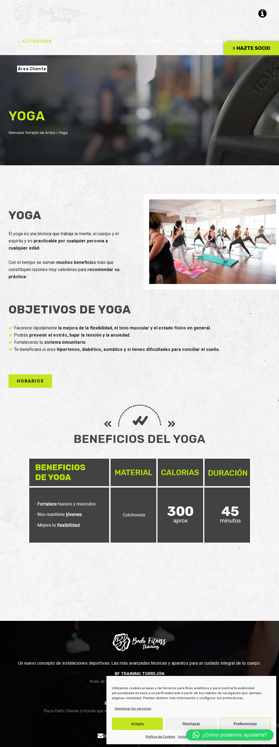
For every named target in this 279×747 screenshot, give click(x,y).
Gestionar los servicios (133, 708)
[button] (229, 734)
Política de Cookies (160, 736)
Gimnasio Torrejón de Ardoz (32, 133)
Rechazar (191, 723)
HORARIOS (30, 381)
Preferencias (245, 723)
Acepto (137, 723)
